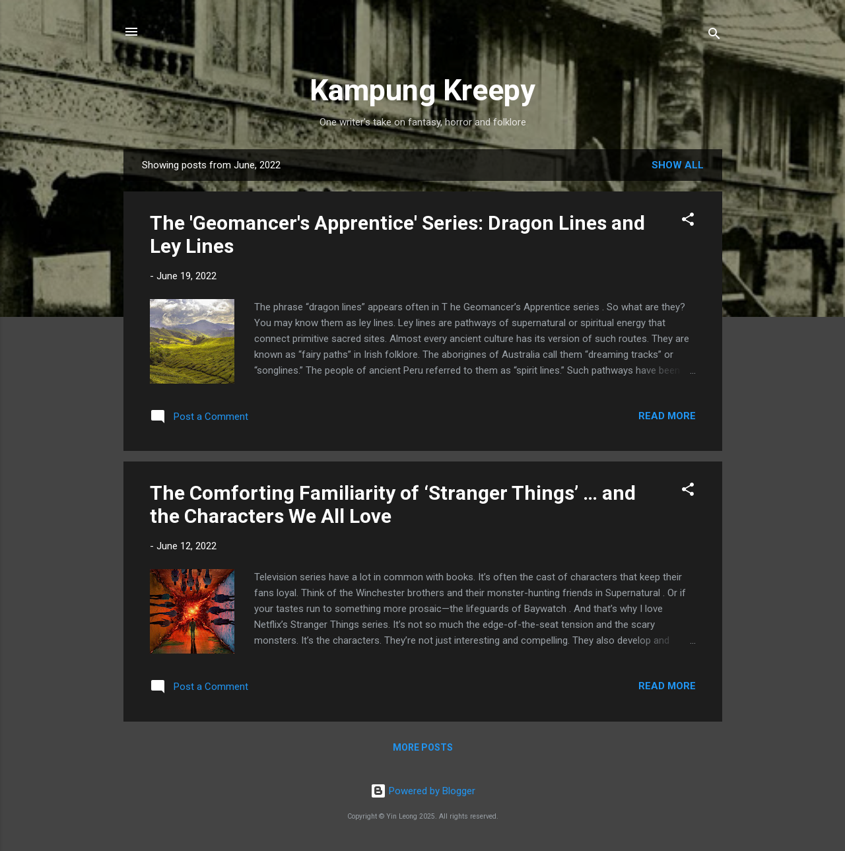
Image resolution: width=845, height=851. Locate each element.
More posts (423, 747)
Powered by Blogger (422, 791)
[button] (688, 221)
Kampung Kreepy (422, 90)
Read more (667, 416)
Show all (678, 165)
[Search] (714, 36)
